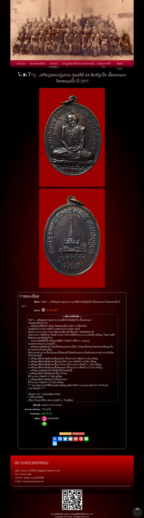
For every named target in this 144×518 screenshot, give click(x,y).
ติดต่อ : (38, 418)
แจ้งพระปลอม (78, 433)
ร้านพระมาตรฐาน (54, 65)
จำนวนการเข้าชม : (33, 409)
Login (119, 68)
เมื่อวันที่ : (37, 405)
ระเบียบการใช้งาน (103, 65)
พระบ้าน (47, 413)
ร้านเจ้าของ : (35, 414)
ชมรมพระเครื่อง (37, 63)
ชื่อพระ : (37, 302)
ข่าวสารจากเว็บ (86, 63)
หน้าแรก (21, 63)
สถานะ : (37, 310)
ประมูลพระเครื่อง (70, 63)
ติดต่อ (120, 63)
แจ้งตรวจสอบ (65, 433)
